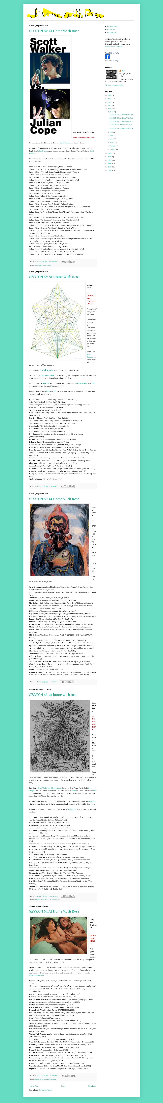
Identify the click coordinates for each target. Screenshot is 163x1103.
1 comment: (53, 682)
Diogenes (92, 801)
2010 (110, 109)
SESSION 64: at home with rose (53, 695)
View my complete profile (114, 85)
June (111, 136)
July (111, 132)
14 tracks (38, 1079)
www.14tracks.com (36, 975)
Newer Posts (34, 1086)
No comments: (53, 261)
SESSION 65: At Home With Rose (54, 499)
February (113, 146)
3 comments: (54, 486)
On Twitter (111, 29)
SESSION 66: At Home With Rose (54, 277)
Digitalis (37, 899)
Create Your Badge (112, 61)
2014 (110, 95)
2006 (110, 164)
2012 (110, 102)
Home (63, 1086)
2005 (110, 167)
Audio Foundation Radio (113, 46)
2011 (110, 106)
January (113, 149)
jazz (57, 899)
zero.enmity (71, 809)
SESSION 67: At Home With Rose (54, 31)
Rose (123, 71)
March (112, 142)
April (112, 139)
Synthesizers (52, 1079)
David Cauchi (65, 143)
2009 (110, 153)
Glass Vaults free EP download (49, 788)
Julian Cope (41, 151)
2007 (110, 160)
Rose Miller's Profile (112, 53)
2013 (110, 99)
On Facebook (112, 32)
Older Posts (92, 1086)
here (74, 790)
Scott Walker (47, 265)
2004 (110, 170)
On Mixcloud (112, 26)
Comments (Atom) (45, 1090)
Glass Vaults (52, 899)
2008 (110, 157)
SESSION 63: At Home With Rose (54, 911)
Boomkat (44, 1079)
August (112, 112)
